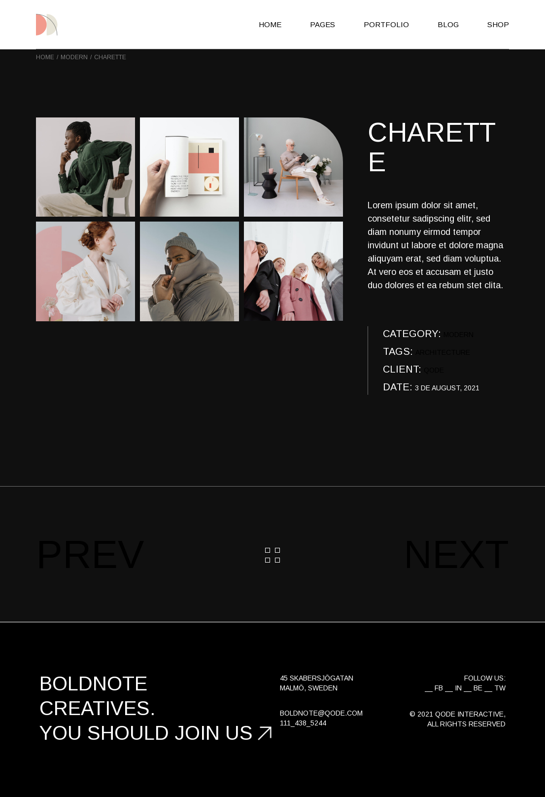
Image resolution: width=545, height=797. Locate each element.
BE (478, 687)
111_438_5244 (303, 723)
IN (458, 687)
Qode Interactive (469, 714)
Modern (458, 335)
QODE (434, 370)
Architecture (442, 352)
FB (439, 687)
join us (213, 733)
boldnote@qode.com (321, 713)
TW (500, 687)
